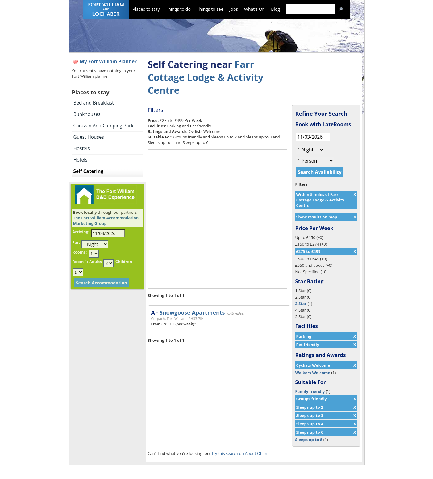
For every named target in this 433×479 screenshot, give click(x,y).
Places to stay (146, 9)
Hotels (80, 160)
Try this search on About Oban (239, 453)
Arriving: (81, 231)
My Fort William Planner (108, 61)
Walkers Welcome (312, 372)
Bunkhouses (87, 114)
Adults (95, 261)
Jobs (234, 9)
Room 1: (80, 261)
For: (76, 242)
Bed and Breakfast (93, 103)
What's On (254, 9)
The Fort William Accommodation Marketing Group (106, 220)
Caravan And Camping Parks (104, 125)
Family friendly (310, 391)
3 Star (301, 303)
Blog (275, 9)
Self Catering (88, 171)
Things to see (210, 9)
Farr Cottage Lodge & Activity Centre (206, 77)
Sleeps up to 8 (309, 439)
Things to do (178, 9)
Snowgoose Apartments (192, 312)
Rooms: (80, 252)
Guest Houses (88, 137)
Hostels (81, 148)
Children (123, 261)
